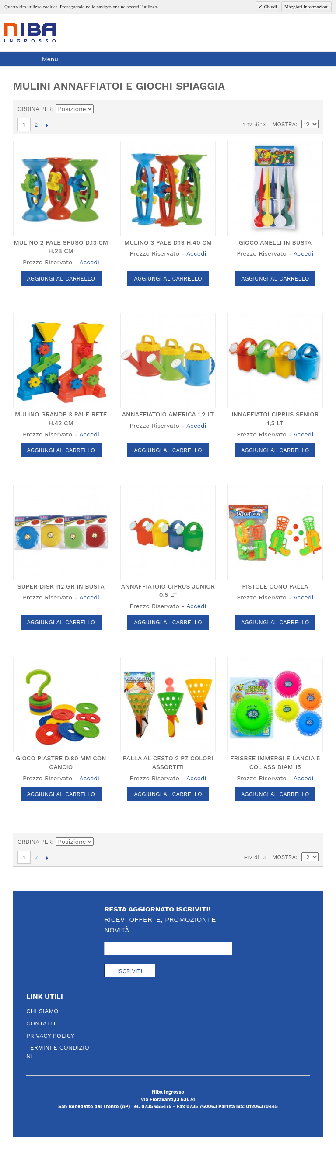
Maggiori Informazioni (306, 6)
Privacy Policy (50, 1035)
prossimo (47, 125)
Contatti (41, 1023)
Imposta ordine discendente (101, 109)
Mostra (284, 124)
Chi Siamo (42, 1011)
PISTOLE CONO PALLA (275, 586)
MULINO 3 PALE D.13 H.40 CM (168, 242)
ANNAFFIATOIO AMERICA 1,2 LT (168, 414)
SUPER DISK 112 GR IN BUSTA (61, 586)
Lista (311, 109)
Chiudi (269, 6)
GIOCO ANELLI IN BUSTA (275, 242)
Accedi (89, 262)
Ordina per (35, 109)
